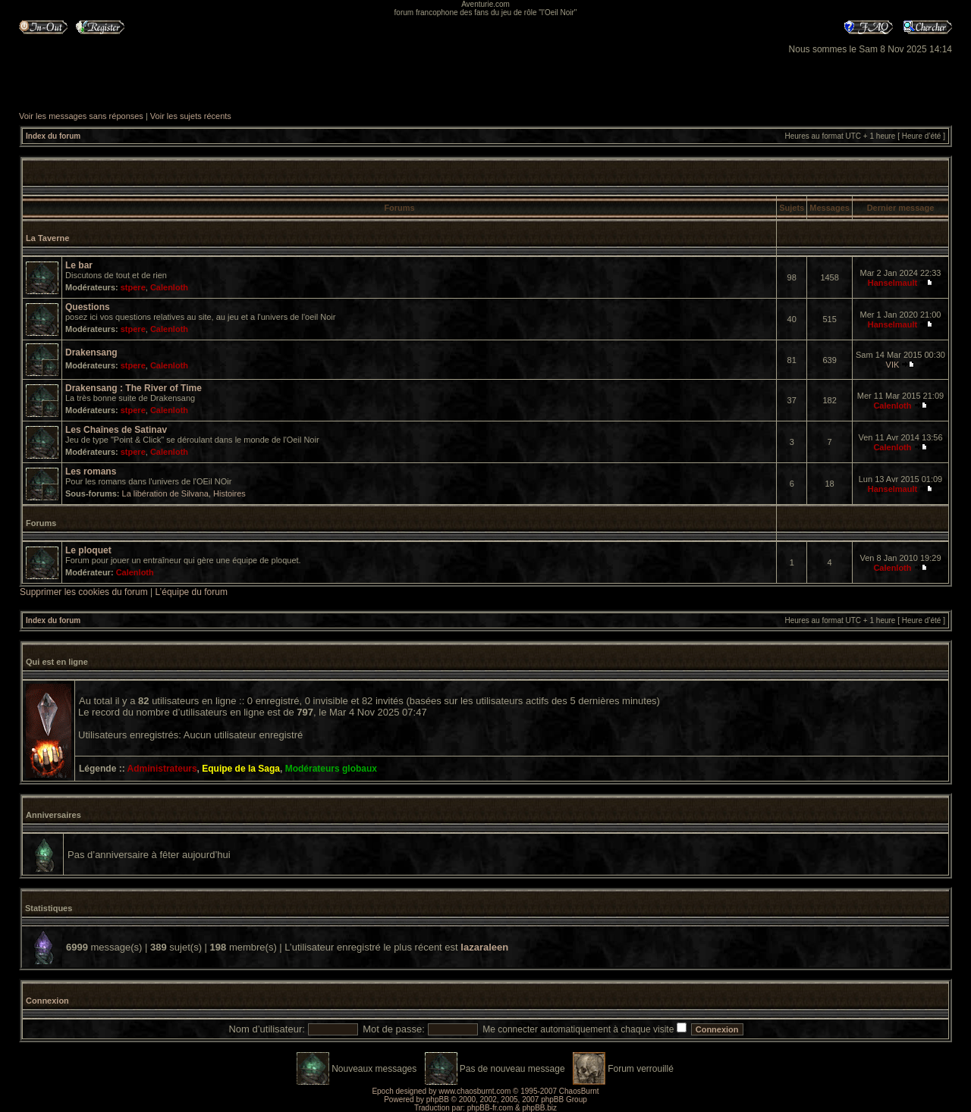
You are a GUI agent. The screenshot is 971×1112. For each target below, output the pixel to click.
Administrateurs (162, 768)
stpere (133, 287)
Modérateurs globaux (331, 768)
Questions (87, 307)
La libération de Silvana (165, 493)
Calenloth (169, 287)
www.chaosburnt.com (474, 1091)
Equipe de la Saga (241, 768)
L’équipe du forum (192, 592)
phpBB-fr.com (490, 1108)
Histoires (229, 493)
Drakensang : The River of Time (133, 388)
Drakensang (91, 352)
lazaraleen (484, 947)
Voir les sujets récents (190, 116)
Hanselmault (892, 282)
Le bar (79, 265)
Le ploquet (88, 550)
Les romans (90, 471)
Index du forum (53, 136)
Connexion (47, 1000)
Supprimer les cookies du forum (84, 592)
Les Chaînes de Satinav (116, 429)
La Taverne (47, 238)
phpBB (437, 1099)
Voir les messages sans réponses (81, 116)
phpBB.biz (539, 1108)
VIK (893, 364)
